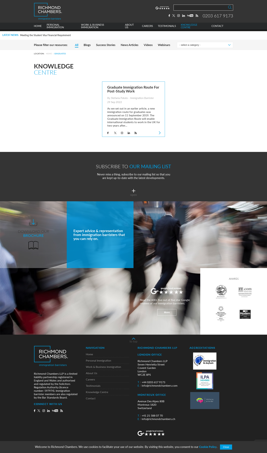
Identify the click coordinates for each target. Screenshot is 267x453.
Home (49, 53)
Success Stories (105, 45)
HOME (38, 28)
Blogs (87, 45)
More (167, 312)
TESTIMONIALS (167, 28)
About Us (91, 373)
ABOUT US (129, 27)
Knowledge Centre (97, 392)
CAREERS (147, 28)
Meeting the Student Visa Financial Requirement (45, 35)
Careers (90, 379)
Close (226, 447)
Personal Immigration (98, 360)
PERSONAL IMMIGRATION (55, 27)
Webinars (164, 45)
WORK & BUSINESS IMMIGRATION (92, 27)
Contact (91, 398)
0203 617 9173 (218, 16)
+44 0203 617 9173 (151, 382)
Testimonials (93, 386)
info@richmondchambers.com (157, 385)
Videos (148, 45)
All (76, 45)
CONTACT (217, 28)
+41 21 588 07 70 (150, 415)
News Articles (129, 45)
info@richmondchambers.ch (156, 419)
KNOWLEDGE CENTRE (189, 27)
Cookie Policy (208, 447)
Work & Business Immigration (103, 367)
